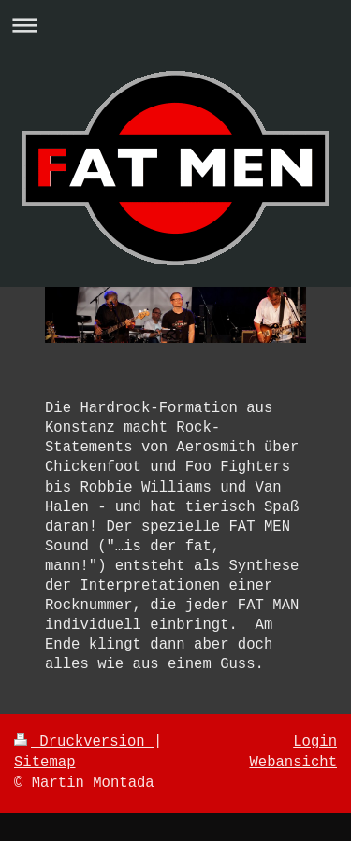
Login (315, 742)
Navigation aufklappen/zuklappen (175, 25)
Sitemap (45, 762)
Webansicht (293, 762)
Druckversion (84, 742)
